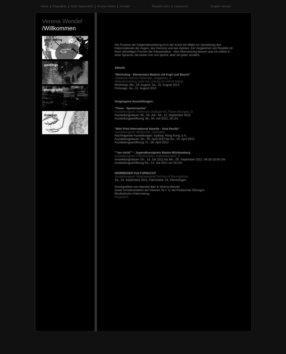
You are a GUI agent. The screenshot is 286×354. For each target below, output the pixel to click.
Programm (122, 197)
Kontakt (125, 6)
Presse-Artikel (106, 6)
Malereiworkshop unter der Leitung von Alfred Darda (149, 81)
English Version (221, 6)
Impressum (181, 6)
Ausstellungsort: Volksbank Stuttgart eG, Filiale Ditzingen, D (154, 111)
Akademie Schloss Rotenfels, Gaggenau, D (143, 78)
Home (45, 6)
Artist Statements (82, 6)
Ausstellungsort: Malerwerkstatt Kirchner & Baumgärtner (151, 176)
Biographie (60, 6)
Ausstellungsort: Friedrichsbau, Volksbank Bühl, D (147, 156)
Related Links (161, 6)
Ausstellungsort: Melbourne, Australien (140, 132)
